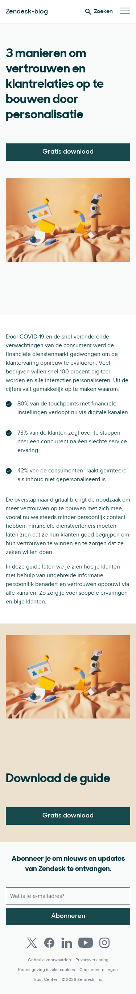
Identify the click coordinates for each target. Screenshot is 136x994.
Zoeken (99, 12)
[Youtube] (85, 943)
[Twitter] (32, 943)
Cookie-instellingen (98, 970)
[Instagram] (104, 943)
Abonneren (68, 916)
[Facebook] (49, 943)
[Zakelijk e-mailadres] (68, 896)
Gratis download (68, 151)
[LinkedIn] (67, 943)
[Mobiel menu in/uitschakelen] (125, 11)
